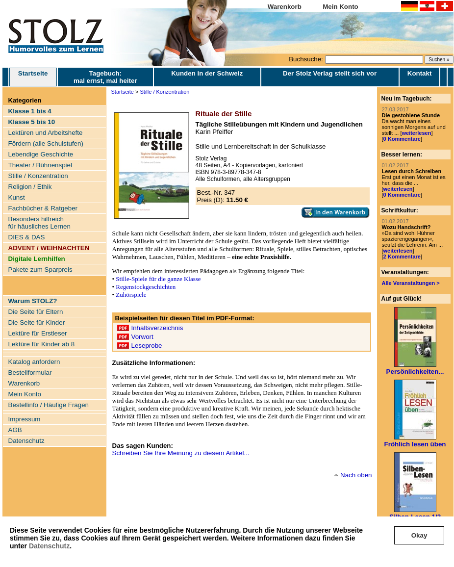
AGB (15, 430)
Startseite (33, 77)
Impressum (24, 419)
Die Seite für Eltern (35, 311)
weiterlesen (416, 133)
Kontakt (419, 73)
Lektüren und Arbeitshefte (45, 132)
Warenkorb (285, 6)
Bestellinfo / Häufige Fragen (48, 405)
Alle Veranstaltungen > (411, 283)
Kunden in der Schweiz (207, 73)
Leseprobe (146, 345)
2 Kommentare (402, 256)
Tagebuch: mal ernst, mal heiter (105, 77)
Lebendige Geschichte (41, 154)
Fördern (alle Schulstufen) (45, 143)
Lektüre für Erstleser (37, 333)
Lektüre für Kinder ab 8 (41, 344)
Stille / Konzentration (38, 176)
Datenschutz (49, 546)
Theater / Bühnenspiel (40, 165)
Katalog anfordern (34, 361)
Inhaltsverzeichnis (157, 328)
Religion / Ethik (30, 186)
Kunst (16, 197)
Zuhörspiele (131, 294)
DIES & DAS (26, 237)
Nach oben (356, 475)
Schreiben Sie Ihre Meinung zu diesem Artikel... (181, 453)
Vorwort (142, 336)
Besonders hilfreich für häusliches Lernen (39, 222)
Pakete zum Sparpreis (40, 269)
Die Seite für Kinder (36, 322)
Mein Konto (340, 6)
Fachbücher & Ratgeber (43, 208)
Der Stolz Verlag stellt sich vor (330, 73)
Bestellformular (30, 372)
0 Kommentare (402, 139)
